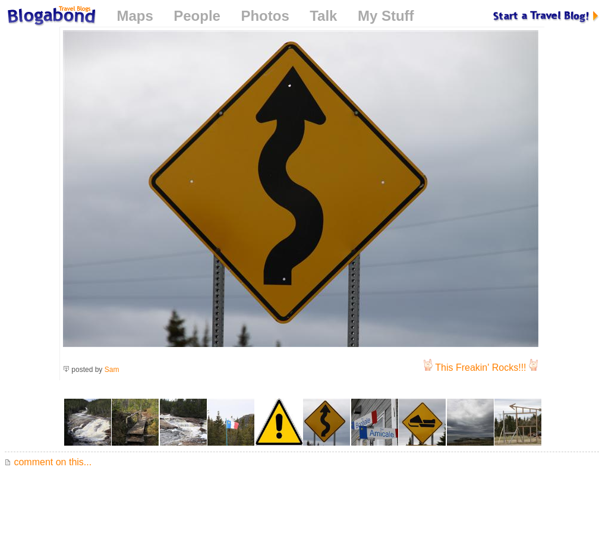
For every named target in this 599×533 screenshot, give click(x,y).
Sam (112, 369)
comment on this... (48, 462)
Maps (134, 16)
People (197, 16)
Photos (265, 16)
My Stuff (386, 16)
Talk (323, 16)
